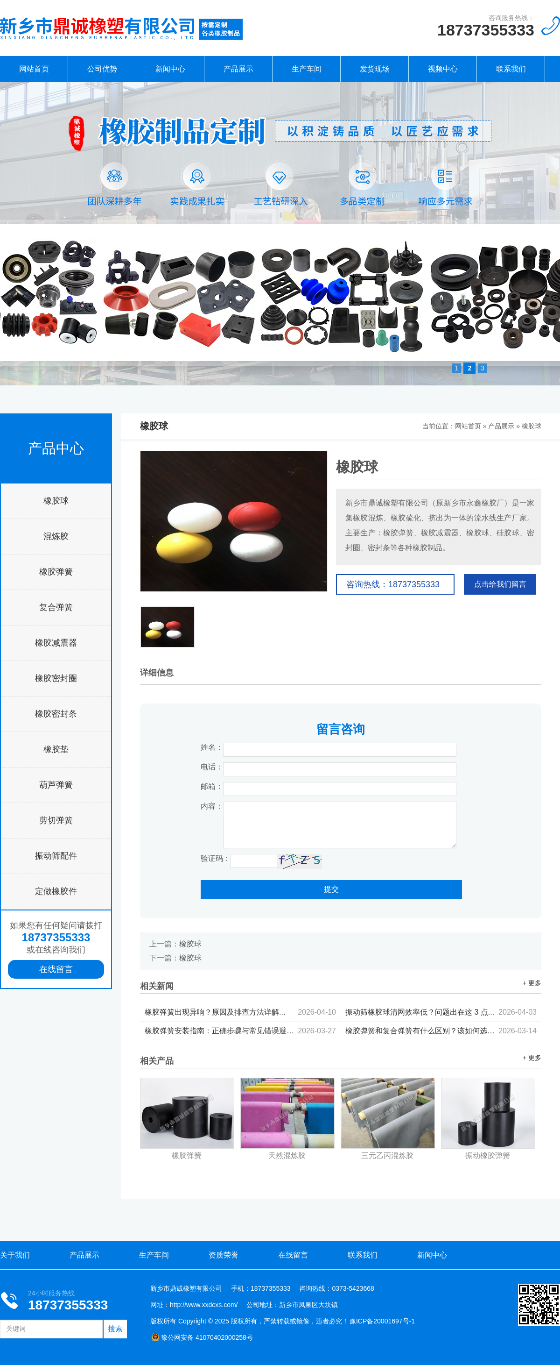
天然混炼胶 (287, 1155)
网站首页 (34, 69)
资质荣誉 (223, 1255)
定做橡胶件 (56, 891)
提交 (331, 889)
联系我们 (511, 69)
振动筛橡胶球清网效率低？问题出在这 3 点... (441, 1012)
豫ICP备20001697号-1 (382, 1321)
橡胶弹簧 (56, 571)
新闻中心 (170, 69)
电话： (212, 767)
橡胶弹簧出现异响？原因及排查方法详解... (240, 1012)
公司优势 (102, 69)
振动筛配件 (56, 855)
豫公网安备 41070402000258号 (202, 1337)
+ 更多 (532, 983)
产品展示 (238, 69)
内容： (212, 806)
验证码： (216, 858)
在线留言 (56, 969)
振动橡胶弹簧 (487, 1155)
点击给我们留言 (500, 584)
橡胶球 (56, 500)
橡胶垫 (56, 749)
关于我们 (15, 1255)
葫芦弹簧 (56, 784)
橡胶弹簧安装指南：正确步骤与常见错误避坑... (240, 1031)
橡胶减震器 (56, 642)
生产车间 (307, 69)
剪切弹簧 (56, 820)
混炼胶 (56, 536)
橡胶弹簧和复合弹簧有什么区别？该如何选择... (441, 1031)
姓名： (212, 747)
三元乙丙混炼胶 (387, 1155)
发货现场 (375, 69)
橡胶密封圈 (56, 678)
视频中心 (443, 69)
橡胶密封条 (56, 713)
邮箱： (212, 786)
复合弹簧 (56, 607)
